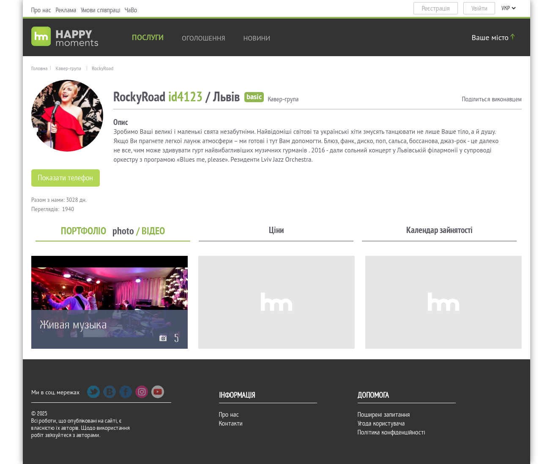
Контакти (231, 423)
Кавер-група (68, 68)
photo (123, 231)
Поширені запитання (384, 414)
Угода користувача (381, 423)
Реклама (66, 10)
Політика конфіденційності (391, 432)
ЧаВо (131, 10)
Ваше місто (494, 37)
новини (257, 38)
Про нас (41, 10)
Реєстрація (436, 8)
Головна (39, 68)
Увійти (479, 8)
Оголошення (203, 38)
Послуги (148, 38)
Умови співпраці (100, 10)
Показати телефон (65, 178)
